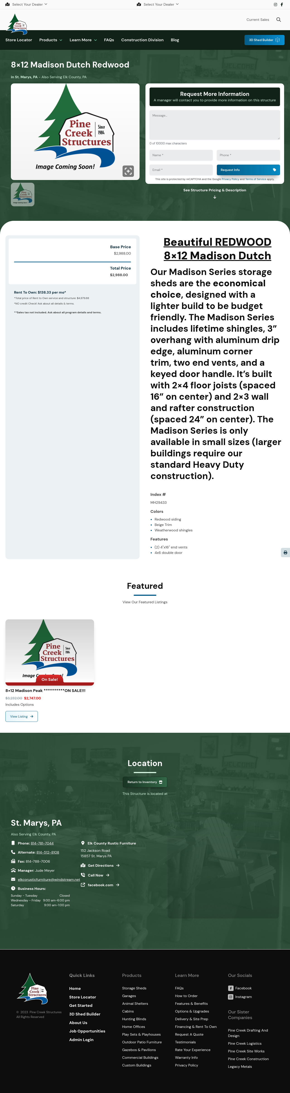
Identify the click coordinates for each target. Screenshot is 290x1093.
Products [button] (48, 40)
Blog (175, 40)
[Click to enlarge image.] (75, 133)
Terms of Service (255, 179)
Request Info (230, 170)
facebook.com (101, 885)
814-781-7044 (42, 843)
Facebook (282, 4)
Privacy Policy (230, 179)
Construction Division (142, 40)
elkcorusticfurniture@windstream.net (49, 879)
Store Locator (18, 40)
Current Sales (257, 19)
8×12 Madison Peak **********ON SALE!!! (45, 690)
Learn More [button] (81, 40)
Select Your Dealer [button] (24, 4)
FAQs (109, 40)
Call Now (96, 875)
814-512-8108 (47, 852)
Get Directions (101, 865)
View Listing (19, 716)
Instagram (275, 4)
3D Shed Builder (261, 40)
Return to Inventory (142, 782)
